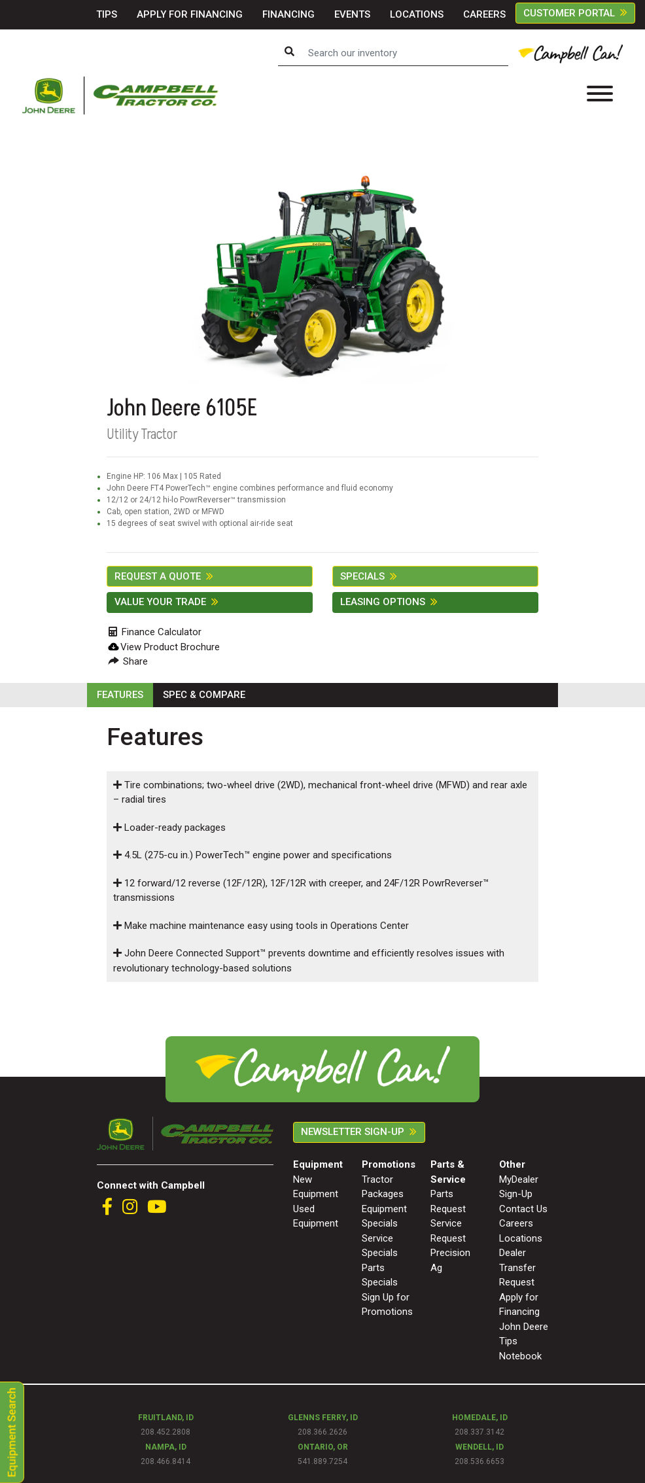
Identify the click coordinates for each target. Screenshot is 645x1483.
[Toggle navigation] (600, 96)
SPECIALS (362, 576)
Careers (516, 1223)
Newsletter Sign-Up (352, 1132)
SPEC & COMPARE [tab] (204, 695)
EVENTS (352, 14)
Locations (520, 1238)
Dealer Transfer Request (517, 1267)
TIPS (106, 14)
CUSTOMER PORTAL (569, 13)
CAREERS (484, 14)
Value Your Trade (160, 602)
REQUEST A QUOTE (157, 576)
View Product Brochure (170, 647)
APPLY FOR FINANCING (190, 14)
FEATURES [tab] (120, 695)
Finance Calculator (155, 632)
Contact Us (523, 1209)
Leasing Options (382, 602)
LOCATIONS (417, 14)
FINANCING (288, 14)
